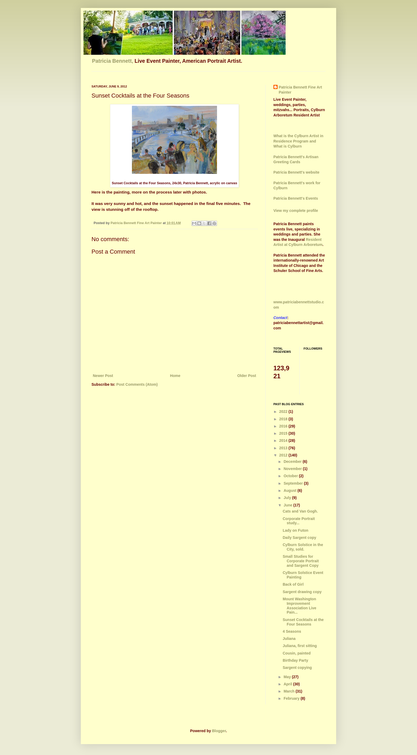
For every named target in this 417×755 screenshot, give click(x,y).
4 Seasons (292, 631)
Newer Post (103, 376)
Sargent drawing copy (302, 592)
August (290, 490)
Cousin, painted (297, 653)
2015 (284, 433)
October (291, 476)
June (288, 505)
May (287, 677)
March (289, 691)
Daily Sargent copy (299, 537)
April (288, 684)
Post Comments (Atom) (137, 384)
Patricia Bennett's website (296, 172)
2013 (284, 448)
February (292, 698)
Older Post (246, 376)
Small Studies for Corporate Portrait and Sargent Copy (301, 561)
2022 (284, 411)
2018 (284, 419)
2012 (284, 455)
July (287, 498)
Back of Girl (293, 584)
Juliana (289, 638)
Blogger (219, 731)
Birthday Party (295, 660)
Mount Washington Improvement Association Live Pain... (299, 605)
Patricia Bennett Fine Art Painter (300, 90)
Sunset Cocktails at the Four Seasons (303, 622)
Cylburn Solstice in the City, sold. (303, 547)
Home (175, 376)
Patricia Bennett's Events (295, 198)
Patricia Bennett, (113, 61)
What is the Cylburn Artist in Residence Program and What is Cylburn (298, 141)
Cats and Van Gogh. (300, 511)
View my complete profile (295, 210)
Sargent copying (297, 667)
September (293, 483)
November (293, 469)
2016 (284, 426)
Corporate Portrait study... (299, 521)
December (293, 461)
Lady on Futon (295, 530)
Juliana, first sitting (300, 646)
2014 (284, 440)
